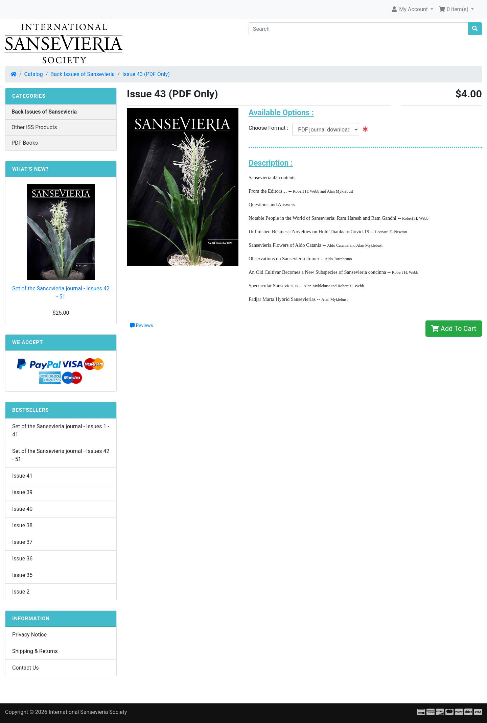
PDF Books (24, 143)
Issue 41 (22, 476)
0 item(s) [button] (454, 9)
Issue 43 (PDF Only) (146, 74)
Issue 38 (22, 525)
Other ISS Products (34, 127)
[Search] (358, 28)
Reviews (141, 325)
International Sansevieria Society (88, 712)
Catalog (33, 74)
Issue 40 (22, 509)
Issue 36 (22, 558)
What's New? (30, 169)
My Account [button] (410, 9)
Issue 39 (22, 492)
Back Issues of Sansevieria (82, 74)
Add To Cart (453, 328)
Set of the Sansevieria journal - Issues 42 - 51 (61, 292)
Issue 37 (22, 542)
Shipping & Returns (35, 651)
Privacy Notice (29, 634)
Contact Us (25, 668)
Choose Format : (270, 128)
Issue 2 (20, 591)
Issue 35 (22, 575)
